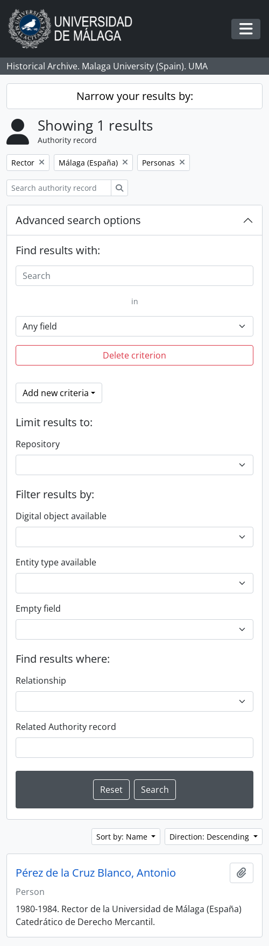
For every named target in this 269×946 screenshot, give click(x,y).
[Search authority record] (58, 188)
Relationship (41, 680)
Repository (38, 444)
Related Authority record (66, 727)
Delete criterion (134, 355)
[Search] (134, 276)
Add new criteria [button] (56, 393)
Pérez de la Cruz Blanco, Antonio (96, 872)
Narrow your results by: (134, 96)
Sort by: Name (123, 837)
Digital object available (61, 516)
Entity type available (56, 562)
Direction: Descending (210, 837)
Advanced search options (78, 220)
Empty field (38, 608)
